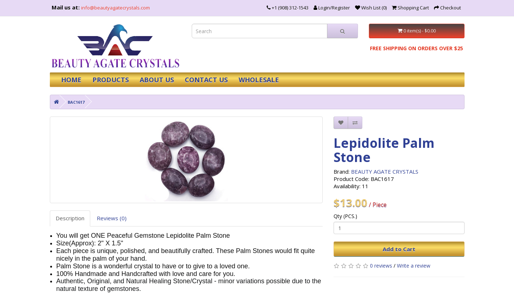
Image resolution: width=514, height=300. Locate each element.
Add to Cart (399, 249)
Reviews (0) (112, 218)
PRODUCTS (110, 79)
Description (70, 218)
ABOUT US (157, 79)
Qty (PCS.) (345, 216)
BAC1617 (76, 102)
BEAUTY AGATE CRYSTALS (384, 171)
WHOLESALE (259, 79)
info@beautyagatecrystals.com (115, 7)
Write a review (413, 265)
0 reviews (381, 265)
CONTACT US (206, 79)
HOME (71, 79)
